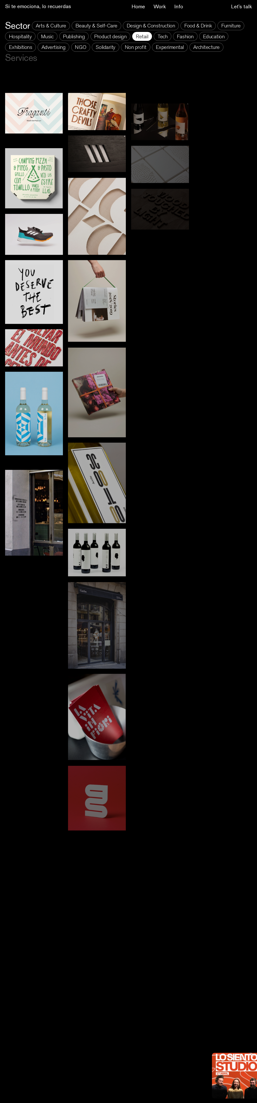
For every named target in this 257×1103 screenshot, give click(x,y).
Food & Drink (198, 25)
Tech (163, 36)
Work (159, 6)
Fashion (185, 36)
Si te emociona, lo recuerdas (38, 6)
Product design (110, 36)
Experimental (170, 47)
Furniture (231, 25)
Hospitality (20, 36)
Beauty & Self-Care (96, 25)
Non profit (135, 47)
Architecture (206, 47)
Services (21, 57)
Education (214, 36)
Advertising (53, 47)
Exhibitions (20, 47)
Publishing (74, 36)
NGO (80, 47)
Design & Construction (151, 25)
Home (138, 6)
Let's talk (241, 6)
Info (178, 6)
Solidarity (105, 47)
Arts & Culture (51, 25)
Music (47, 36)
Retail (142, 36)
